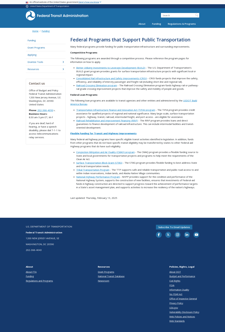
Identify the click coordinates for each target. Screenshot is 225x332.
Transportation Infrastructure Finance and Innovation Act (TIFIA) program (115, 109)
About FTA (31, 271)
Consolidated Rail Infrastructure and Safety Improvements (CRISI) (111, 78)
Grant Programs (36, 47)
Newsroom (103, 280)
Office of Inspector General (183, 298)
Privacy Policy (176, 303)
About (141, 23)
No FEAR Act (175, 294)
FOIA (171, 285)
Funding (156, 23)
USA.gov (173, 307)
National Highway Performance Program (98, 176)
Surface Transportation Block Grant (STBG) (99, 162)
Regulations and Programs (39, 280)
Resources (46, 69)
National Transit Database (111, 276)
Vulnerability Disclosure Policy (184, 312)
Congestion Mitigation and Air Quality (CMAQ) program (105, 152)
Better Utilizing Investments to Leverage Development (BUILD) (110, 67)
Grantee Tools (46, 61)
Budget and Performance (182, 276)
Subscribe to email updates (174, 227)
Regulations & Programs (182, 23)
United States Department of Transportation (49, 6)
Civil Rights (174, 280)
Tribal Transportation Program (92, 169)
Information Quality (179, 289)
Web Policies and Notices (182, 316)
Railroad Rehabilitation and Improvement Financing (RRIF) (107, 120)
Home (35, 31)
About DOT (175, 271)
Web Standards (177, 320)
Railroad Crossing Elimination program (96, 85)
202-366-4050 (46, 110)
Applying (32, 54)
